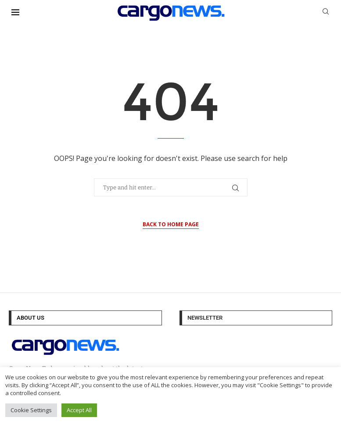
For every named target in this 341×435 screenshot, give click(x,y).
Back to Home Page (171, 224)
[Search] (325, 12)
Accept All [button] (79, 410)
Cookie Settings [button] (31, 410)
